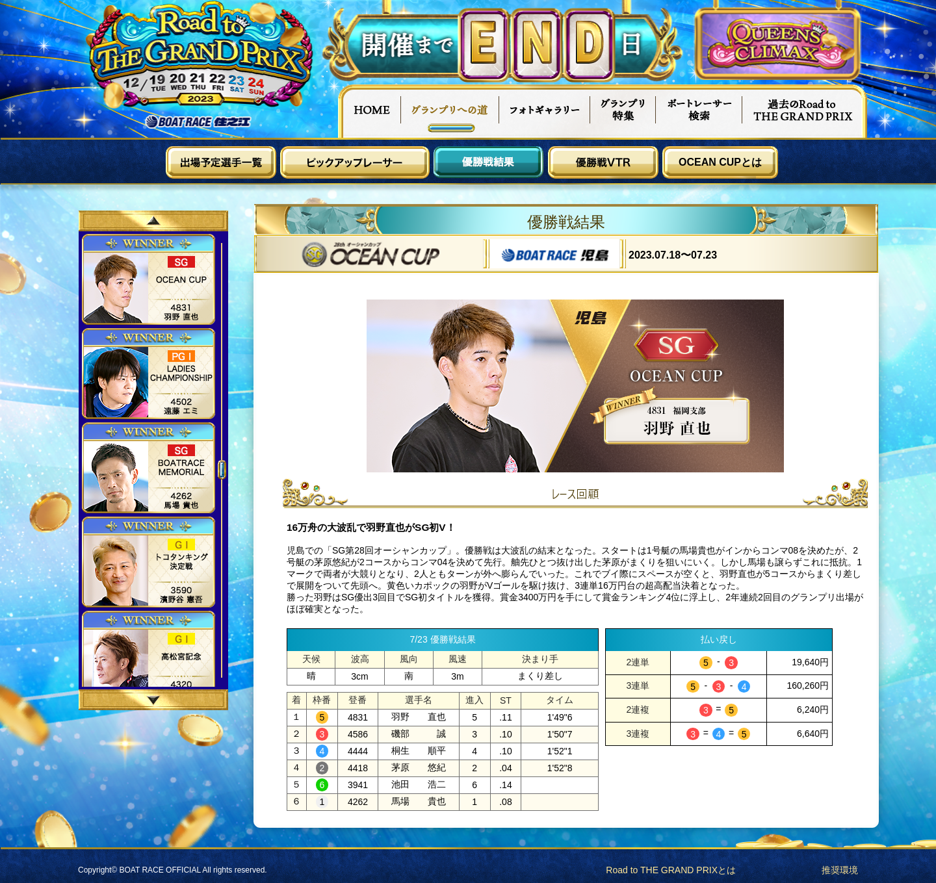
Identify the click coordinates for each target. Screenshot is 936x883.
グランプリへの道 (450, 111)
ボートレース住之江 (198, 122)
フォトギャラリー (545, 111)
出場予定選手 (221, 162)
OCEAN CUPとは (720, 162)
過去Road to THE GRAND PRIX (804, 111)
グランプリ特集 (623, 111)
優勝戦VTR (603, 162)
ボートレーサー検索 (699, 111)
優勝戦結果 (489, 162)
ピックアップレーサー (354, 162)
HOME (369, 111)
